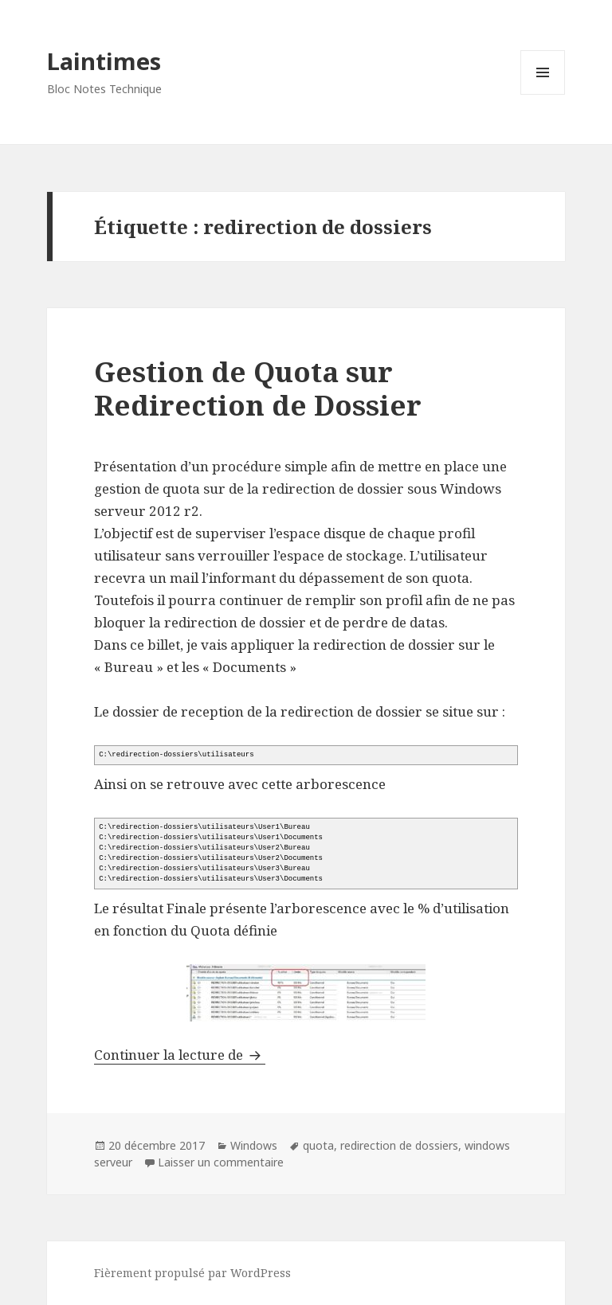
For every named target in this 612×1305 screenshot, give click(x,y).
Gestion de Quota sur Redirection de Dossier (258, 388)
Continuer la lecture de (179, 1054)
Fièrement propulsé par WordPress (192, 1272)
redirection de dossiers (399, 1145)
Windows (253, 1145)
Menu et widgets (543, 94)
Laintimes (104, 60)
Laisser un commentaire (221, 1162)
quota (318, 1145)
